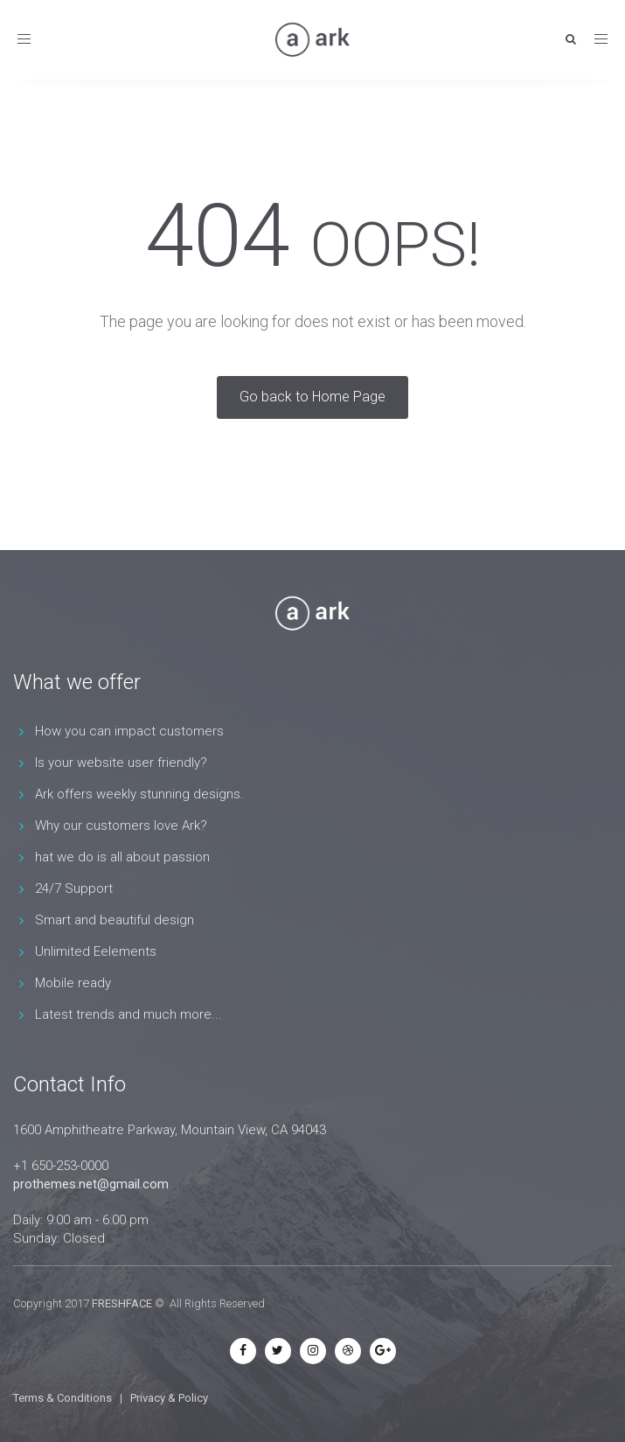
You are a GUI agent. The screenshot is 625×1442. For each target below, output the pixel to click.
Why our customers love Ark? (121, 825)
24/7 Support (74, 888)
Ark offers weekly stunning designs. (139, 794)
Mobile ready (73, 983)
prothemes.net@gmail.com (91, 1184)
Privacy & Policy (169, 1397)
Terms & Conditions (62, 1397)
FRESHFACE (122, 1303)
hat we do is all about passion (122, 857)
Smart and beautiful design (114, 920)
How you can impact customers (129, 731)
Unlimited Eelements (95, 951)
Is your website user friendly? (121, 762)
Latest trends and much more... (128, 1014)
